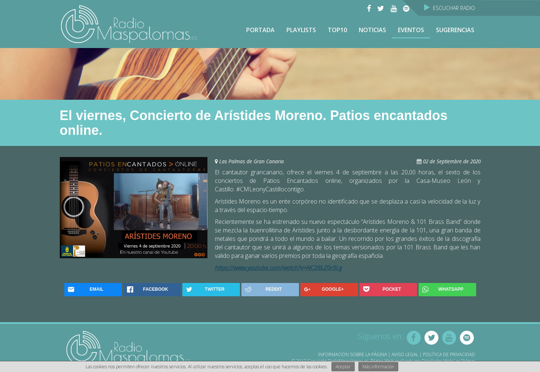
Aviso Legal (405, 354)
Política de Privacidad (449, 354)
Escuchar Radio (449, 7)
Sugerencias (455, 30)
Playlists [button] (301, 30)
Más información (378, 367)
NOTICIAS (372, 30)
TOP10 (337, 30)
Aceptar (343, 367)
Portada (260, 30)
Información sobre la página (352, 354)
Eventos (411, 30)
